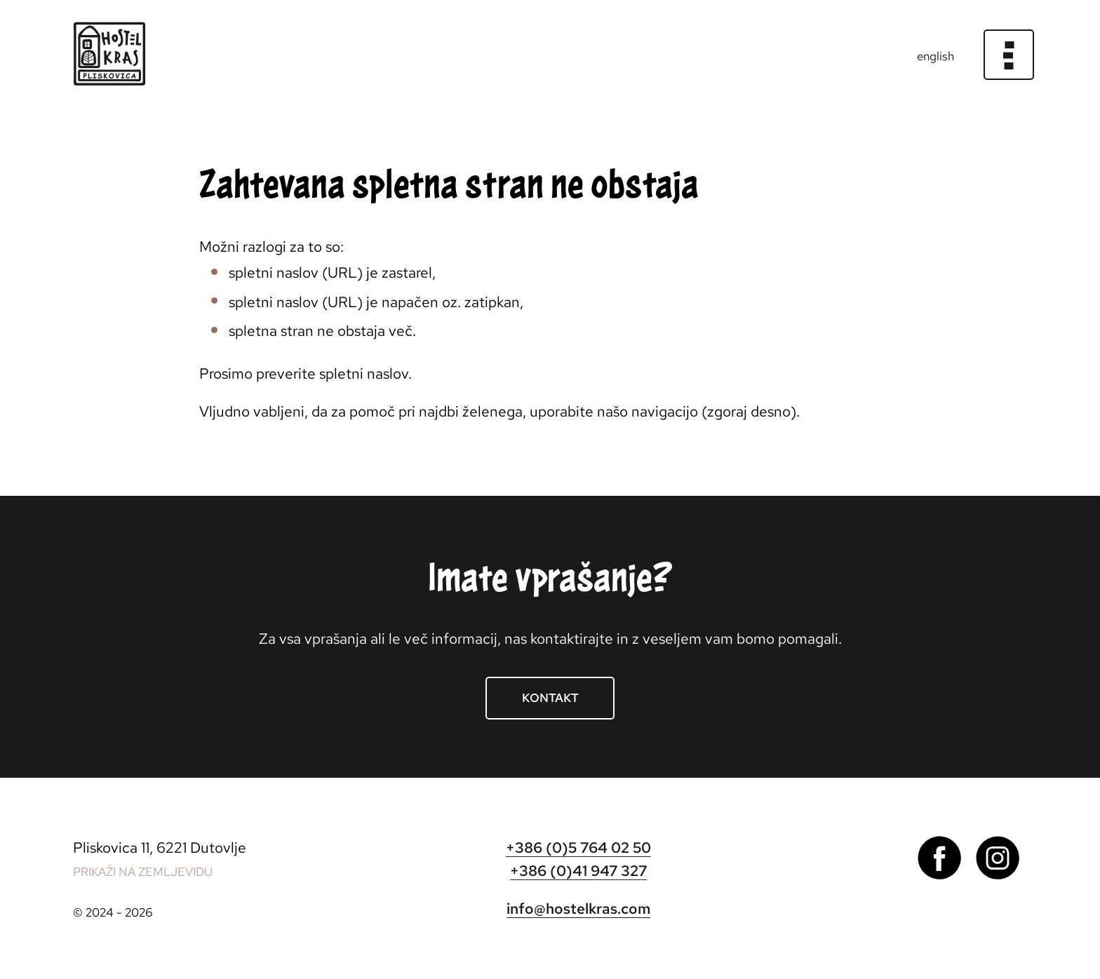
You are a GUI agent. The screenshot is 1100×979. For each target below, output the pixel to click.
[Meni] (1009, 55)
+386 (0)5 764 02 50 (578, 847)
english (935, 56)
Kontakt (550, 697)
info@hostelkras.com (578, 908)
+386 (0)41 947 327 (578, 870)
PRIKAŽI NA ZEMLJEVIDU (143, 871)
